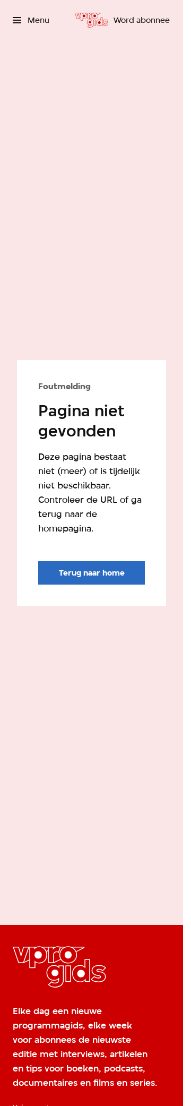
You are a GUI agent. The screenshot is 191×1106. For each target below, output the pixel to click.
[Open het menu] (31, 20)
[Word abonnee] (141, 20)
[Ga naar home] (91, 20)
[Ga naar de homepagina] (91, 573)
